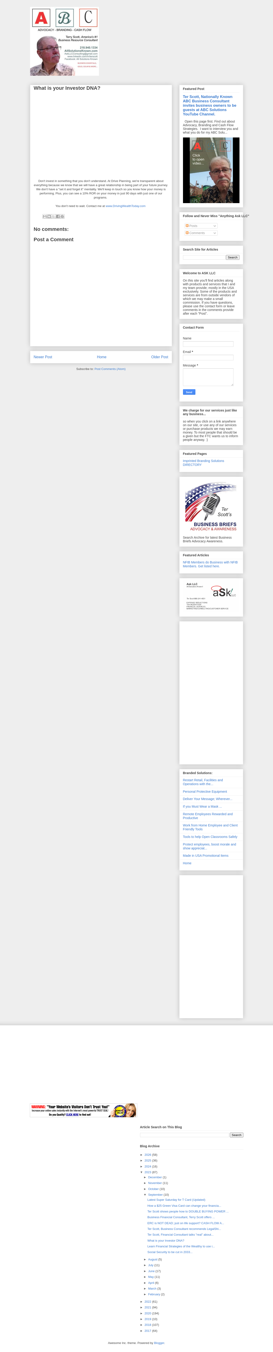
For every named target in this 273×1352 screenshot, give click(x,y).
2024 (148, 1166)
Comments (195, 233)
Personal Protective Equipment (205, 791)
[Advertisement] (211, 692)
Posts (191, 226)
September (155, 1194)
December (155, 1177)
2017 (148, 1330)
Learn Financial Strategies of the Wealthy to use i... (181, 1246)
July (151, 1265)
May (151, 1277)
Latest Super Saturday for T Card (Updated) (176, 1199)
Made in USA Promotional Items (205, 855)
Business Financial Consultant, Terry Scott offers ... (181, 1217)
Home (102, 357)
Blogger (159, 1343)
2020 (148, 1313)
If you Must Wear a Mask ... (202, 806)
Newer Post (43, 357)
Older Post (159, 357)
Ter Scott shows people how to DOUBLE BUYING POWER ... (188, 1211)
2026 (148, 1154)
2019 (148, 1319)
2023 (148, 1172)
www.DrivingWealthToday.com (126, 206)
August (153, 1259)
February (154, 1294)
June (151, 1271)
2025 (148, 1160)
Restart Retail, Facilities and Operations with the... (203, 782)
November (155, 1183)
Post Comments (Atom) (110, 369)
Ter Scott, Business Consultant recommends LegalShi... (184, 1229)
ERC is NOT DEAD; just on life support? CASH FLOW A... (185, 1223)
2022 (148, 1301)
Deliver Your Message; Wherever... (208, 799)
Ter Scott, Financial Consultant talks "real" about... (180, 1234)
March (152, 1288)
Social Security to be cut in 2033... (170, 1252)
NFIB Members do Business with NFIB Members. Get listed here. (210, 564)
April (151, 1283)
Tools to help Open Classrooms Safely (210, 837)
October (154, 1189)
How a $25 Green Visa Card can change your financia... (184, 1205)
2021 (148, 1307)
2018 (148, 1325)
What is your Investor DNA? (165, 1240)
